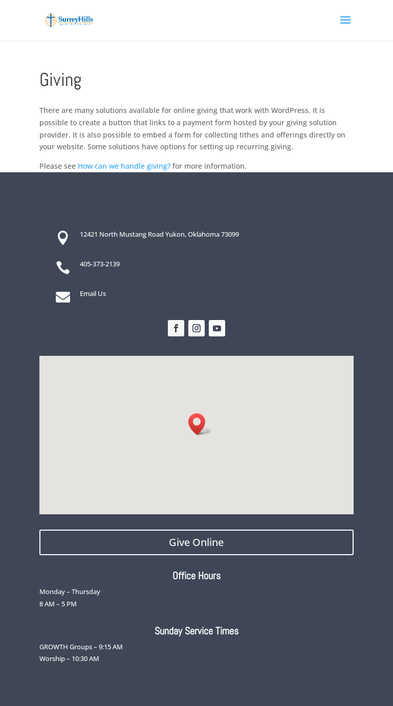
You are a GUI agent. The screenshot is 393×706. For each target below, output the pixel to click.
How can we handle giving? (124, 166)
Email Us (93, 293)
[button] (200, 424)
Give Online (196, 542)
